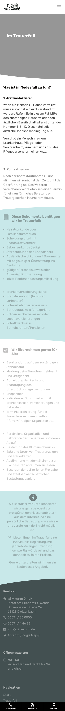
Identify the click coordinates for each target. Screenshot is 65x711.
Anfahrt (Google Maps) (24, 635)
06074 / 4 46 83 (19, 623)
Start (7, 695)
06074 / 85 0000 (20, 617)
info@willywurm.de (21, 629)
